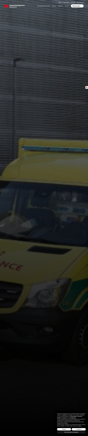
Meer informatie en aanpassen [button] (71, 432)
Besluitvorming (80, 2)
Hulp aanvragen (77, 6)
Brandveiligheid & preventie (43, 6)
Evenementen (66, 2)
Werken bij (60, 6)
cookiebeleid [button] (73, 417)
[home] (14, 6)
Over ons (54, 6)
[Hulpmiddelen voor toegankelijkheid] (86, 87)
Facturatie (73, 2)
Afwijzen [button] (64, 429)
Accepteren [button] (78, 429)
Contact (67, 6)
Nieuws (60, 2)
